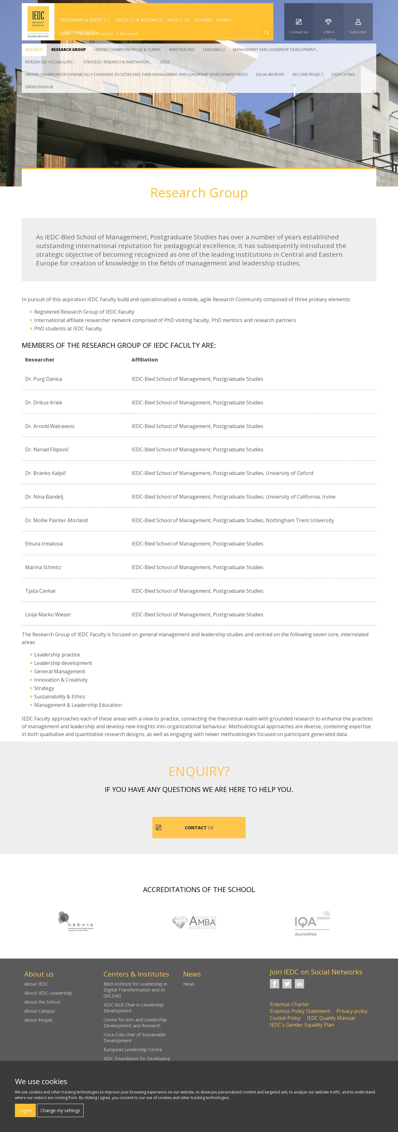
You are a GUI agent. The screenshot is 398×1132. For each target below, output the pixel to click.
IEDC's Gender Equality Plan (302, 1024)
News (189, 984)
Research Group (68, 49)
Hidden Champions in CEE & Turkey (127, 49)
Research (34, 49)
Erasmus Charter (289, 1004)
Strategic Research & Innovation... (118, 62)
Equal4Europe (270, 74)
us (199, 828)
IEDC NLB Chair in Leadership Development (134, 1008)
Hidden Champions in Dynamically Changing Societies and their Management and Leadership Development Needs (136, 74)
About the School (42, 1002)
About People (38, 1020)
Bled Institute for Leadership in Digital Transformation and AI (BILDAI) (135, 990)
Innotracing (182, 49)
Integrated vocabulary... (50, 62)
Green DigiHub (39, 87)
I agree (25, 1110)
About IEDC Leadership (48, 993)
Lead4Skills (214, 49)
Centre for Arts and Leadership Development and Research (135, 1022)
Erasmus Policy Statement (300, 1011)
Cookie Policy (285, 1018)
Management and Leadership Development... (276, 49)
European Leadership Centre (133, 1049)
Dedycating (343, 74)
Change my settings (60, 1110)
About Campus (39, 1011)
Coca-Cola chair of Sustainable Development (135, 1037)
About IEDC (36, 984)
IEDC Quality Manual (331, 1018)
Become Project (308, 74)
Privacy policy (352, 1011)
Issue (165, 62)
